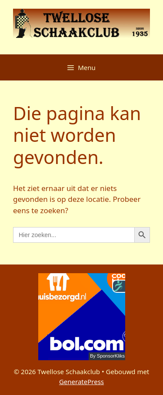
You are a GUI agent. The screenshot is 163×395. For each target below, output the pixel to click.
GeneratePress (81, 381)
